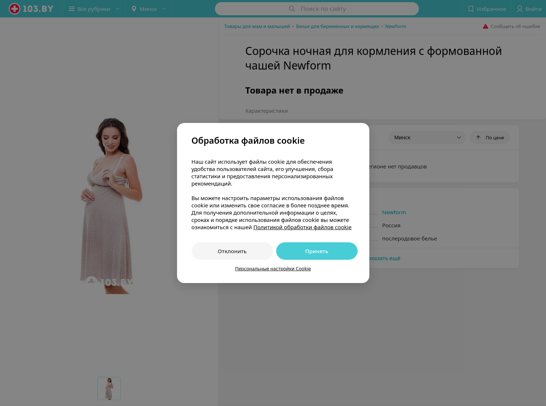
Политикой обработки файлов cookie (302, 227)
